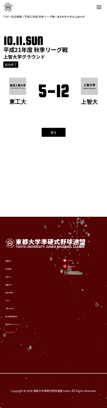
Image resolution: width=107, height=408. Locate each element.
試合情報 (16, 17)
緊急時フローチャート (23, 315)
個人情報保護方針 (20, 303)
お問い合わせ (16, 291)
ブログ (10, 279)
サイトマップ (16, 328)
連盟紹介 (12, 217)
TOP (6, 17)
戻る (54, 132)
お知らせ (12, 242)
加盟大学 (12, 254)
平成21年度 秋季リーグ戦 (39, 17)
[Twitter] (70, 219)
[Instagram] (72, 230)
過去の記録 (14, 266)
